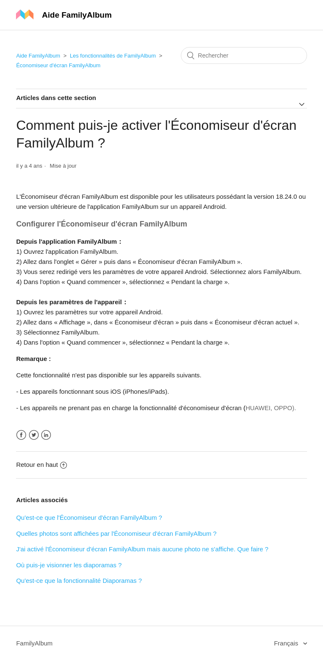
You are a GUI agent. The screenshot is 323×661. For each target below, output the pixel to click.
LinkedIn (46, 435)
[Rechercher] (244, 55)
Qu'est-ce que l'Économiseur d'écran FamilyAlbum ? (89, 517)
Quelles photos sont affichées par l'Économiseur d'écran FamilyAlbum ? (116, 533)
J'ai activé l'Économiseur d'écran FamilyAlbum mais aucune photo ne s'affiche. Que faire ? (142, 549)
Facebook (21, 435)
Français (287, 643)
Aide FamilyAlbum (38, 56)
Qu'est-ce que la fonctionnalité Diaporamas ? (79, 580)
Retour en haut (41, 464)
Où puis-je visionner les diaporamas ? (69, 565)
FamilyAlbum (34, 643)
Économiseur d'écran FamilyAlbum (58, 65)
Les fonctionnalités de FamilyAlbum (113, 56)
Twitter (34, 435)
